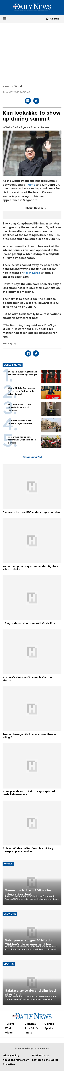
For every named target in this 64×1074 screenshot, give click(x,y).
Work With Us (40, 1056)
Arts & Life (31, 1028)
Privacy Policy (11, 1056)
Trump (30, 184)
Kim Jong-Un (9, 344)
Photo (28, 1033)
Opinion (49, 1024)
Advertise (9, 1064)
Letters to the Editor (45, 1060)
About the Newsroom (16, 1060)
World (18, 86)
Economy (30, 1024)
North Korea (31, 273)
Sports (48, 1028)
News (6, 86)
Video (8, 1033)
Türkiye (9, 1024)
